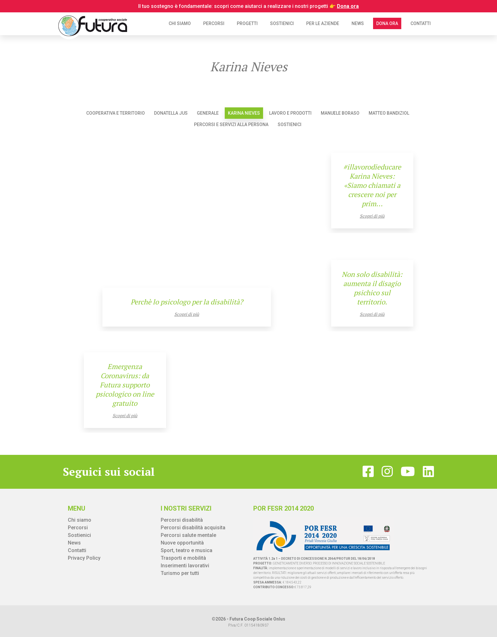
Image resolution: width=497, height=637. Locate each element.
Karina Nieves (244, 113)
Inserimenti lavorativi (185, 566)
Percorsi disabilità (182, 520)
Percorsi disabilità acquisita (193, 528)
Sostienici (282, 23)
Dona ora (387, 23)
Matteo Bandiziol (389, 113)
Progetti (247, 23)
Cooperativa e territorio (115, 113)
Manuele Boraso (340, 113)
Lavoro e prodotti (290, 113)
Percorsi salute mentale (188, 535)
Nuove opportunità (182, 543)
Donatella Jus (171, 113)
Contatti (420, 23)
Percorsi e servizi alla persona (231, 124)
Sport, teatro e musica (186, 550)
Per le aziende (322, 23)
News (358, 23)
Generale (208, 113)
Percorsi (213, 23)
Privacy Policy (84, 558)
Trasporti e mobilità (183, 558)
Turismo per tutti (180, 573)
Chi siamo (180, 23)
